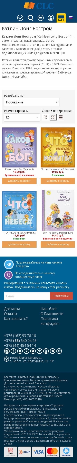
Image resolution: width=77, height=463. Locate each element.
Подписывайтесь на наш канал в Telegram (39, 264)
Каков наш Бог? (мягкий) (19, 169)
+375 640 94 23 (20, 340)
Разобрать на (31, 100)
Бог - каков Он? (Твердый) (58, 232)
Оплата (10, 313)
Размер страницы (22, 115)
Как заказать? (16, 318)
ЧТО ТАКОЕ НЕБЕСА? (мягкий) (19, 232)
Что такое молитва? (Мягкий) (57, 169)
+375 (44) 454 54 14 (20, 345)
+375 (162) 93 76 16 (20, 335)
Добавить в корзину (19, 180)
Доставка (12, 308)
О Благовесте (52, 313)
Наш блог (49, 308)
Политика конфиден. (50, 321)
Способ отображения (57, 114)
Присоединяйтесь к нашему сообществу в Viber (35, 275)
